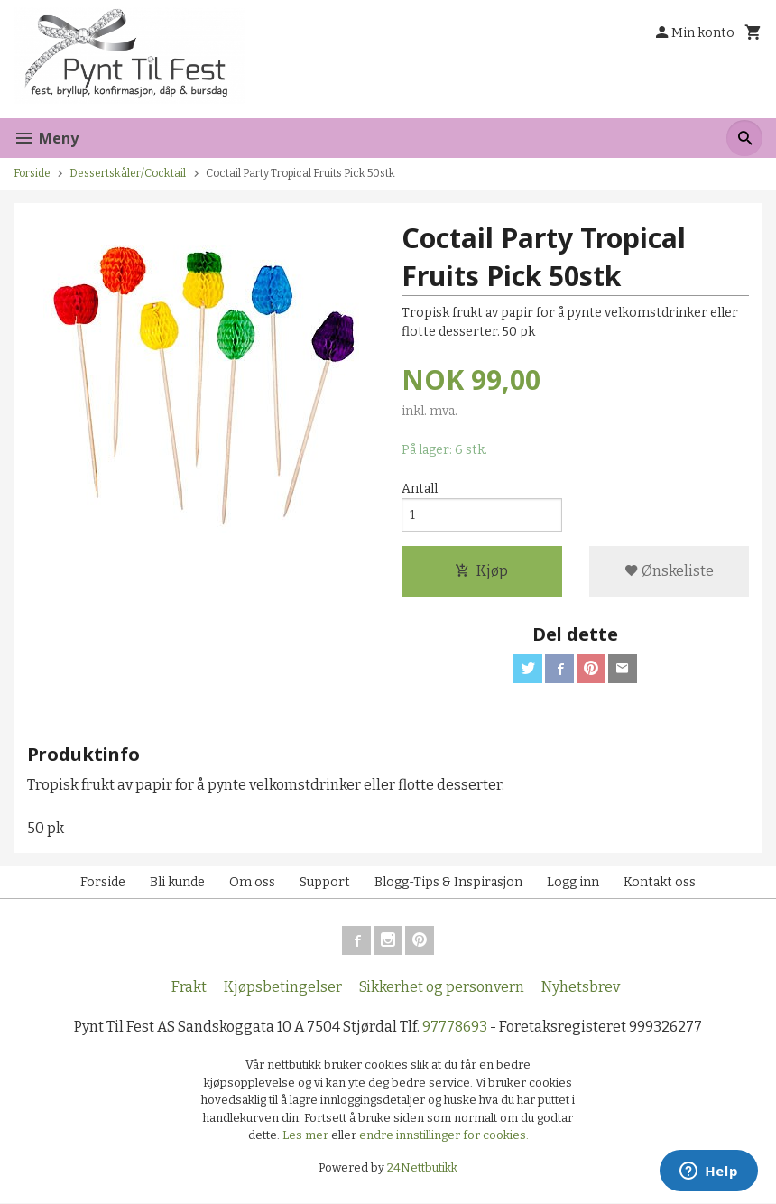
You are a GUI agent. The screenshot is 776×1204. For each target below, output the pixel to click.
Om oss (252, 883)
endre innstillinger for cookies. (444, 1136)
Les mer (306, 1136)
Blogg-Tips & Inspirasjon (448, 883)
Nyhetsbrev (580, 987)
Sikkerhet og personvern (441, 987)
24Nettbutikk (422, 1167)
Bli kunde (177, 883)
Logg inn (573, 883)
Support (325, 883)
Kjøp (481, 570)
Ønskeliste (669, 570)
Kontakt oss (660, 883)
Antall (420, 488)
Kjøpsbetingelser (283, 987)
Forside (32, 173)
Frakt (189, 987)
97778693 (454, 1027)
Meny (46, 138)
